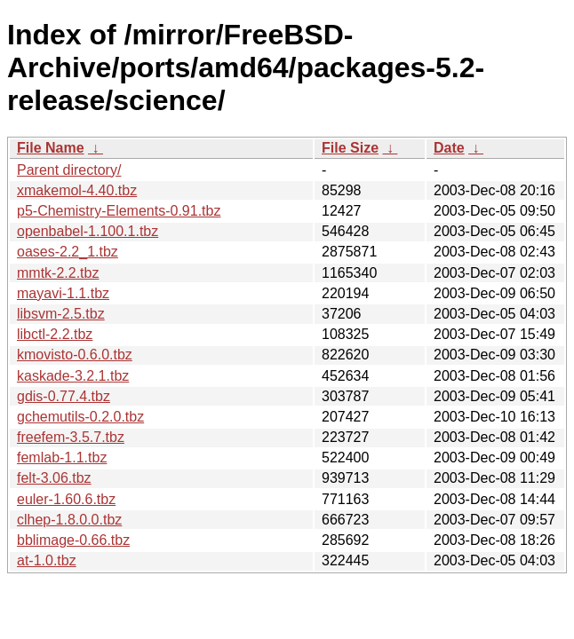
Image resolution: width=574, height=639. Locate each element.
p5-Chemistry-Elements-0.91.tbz (118, 210)
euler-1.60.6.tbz (66, 499)
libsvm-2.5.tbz (61, 313)
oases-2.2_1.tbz (67, 251)
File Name (50, 147)
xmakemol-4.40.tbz (77, 190)
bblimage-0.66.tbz (73, 540)
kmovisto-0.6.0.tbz (74, 354)
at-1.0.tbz (46, 560)
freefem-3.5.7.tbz (70, 437)
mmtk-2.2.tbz (58, 272)
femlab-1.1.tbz (62, 457)
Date (449, 147)
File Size (350, 147)
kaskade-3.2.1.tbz (73, 375)
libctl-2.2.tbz (54, 334)
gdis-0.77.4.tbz (63, 396)
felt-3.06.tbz (54, 477)
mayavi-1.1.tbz (63, 293)
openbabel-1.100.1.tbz (87, 231)
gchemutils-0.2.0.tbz (80, 416)
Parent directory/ (69, 170)
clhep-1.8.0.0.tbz (69, 519)
